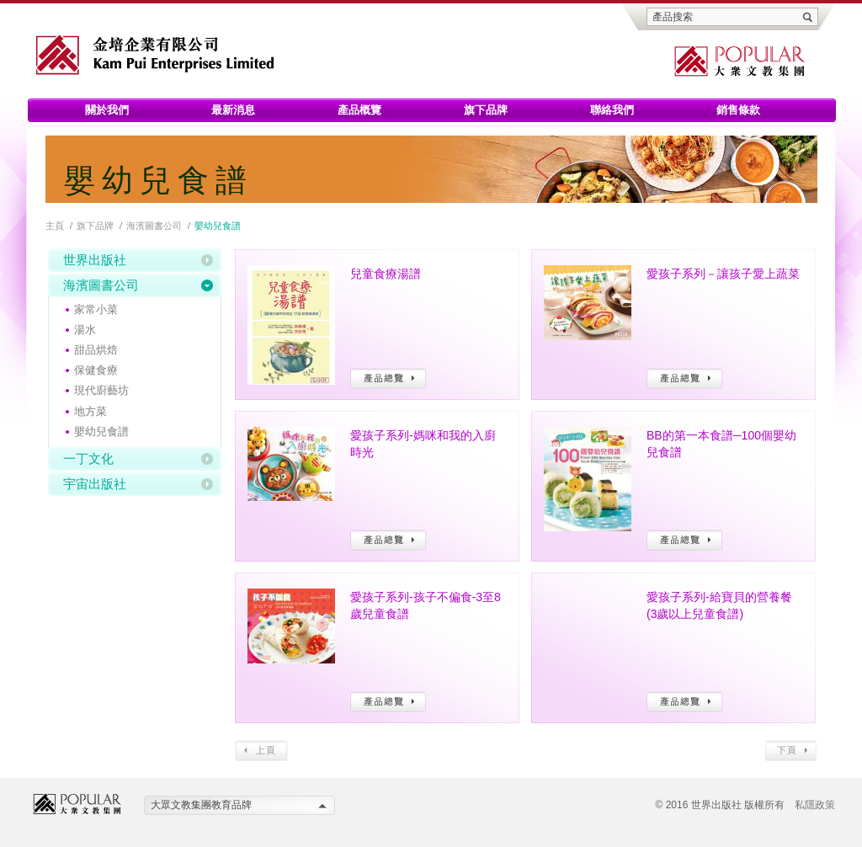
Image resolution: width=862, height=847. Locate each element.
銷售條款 (738, 110)
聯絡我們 (612, 110)
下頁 (791, 750)
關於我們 (107, 110)
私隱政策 (815, 805)
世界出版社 (94, 260)
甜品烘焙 (96, 350)
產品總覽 (388, 378)
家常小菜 (96, 309)
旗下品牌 (486, 110)
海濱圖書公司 (154, 226)
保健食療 (96, 370)
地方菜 (90, 411)
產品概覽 (359, 110)
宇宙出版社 (94, 484)
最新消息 (233, 110)
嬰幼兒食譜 (101, 431)
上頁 (261, 750)
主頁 (54, 226)
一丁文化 (88, 458)
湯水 (85, 329)
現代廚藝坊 (101, 390)
